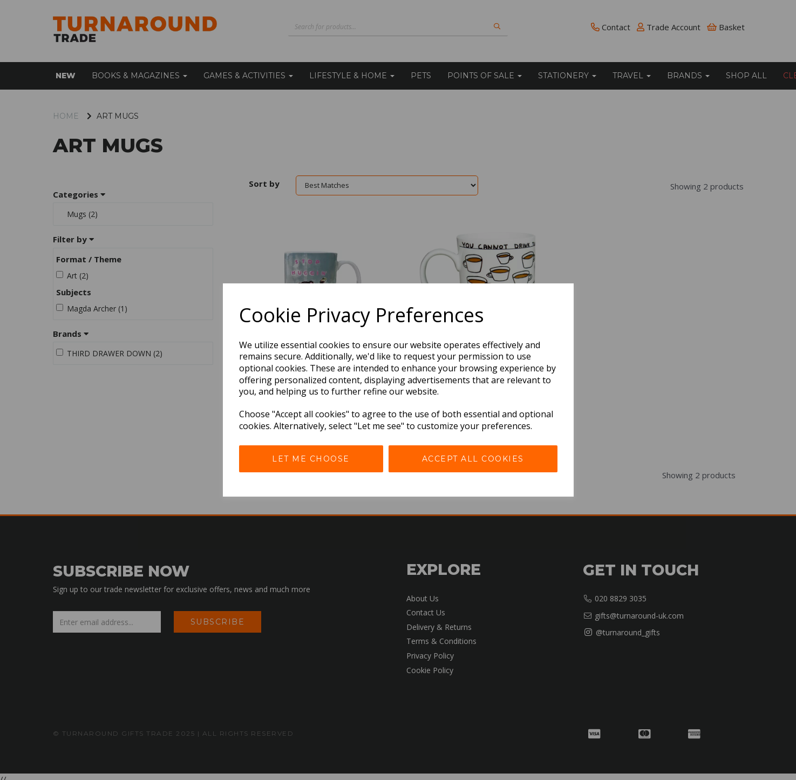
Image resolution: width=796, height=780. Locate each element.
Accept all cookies (473, 459)
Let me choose (311, 459)
